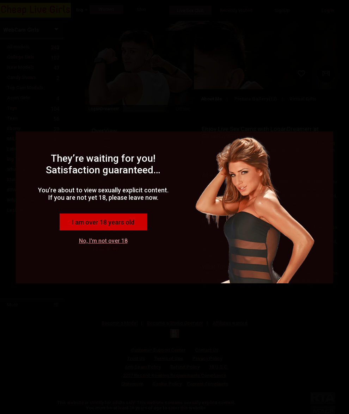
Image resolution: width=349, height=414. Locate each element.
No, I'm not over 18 (103, 240)
